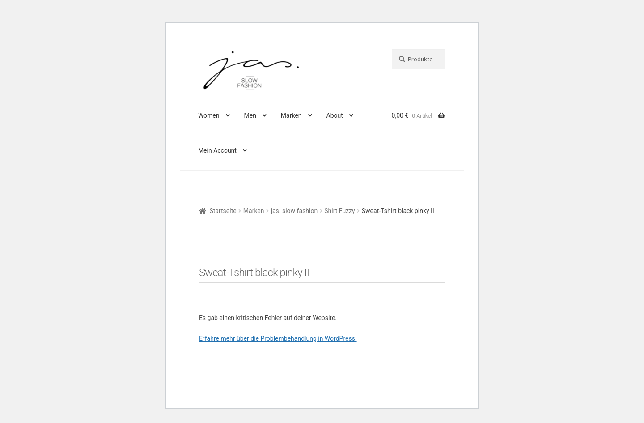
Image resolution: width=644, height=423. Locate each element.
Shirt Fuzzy (339, 210)
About (334, 115)
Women (209, 115)
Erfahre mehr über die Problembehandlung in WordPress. (278, 338)
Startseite (222, 210)
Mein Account (217, 150)
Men (250, 115)
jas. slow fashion (294, 210)
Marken (291, 115)
